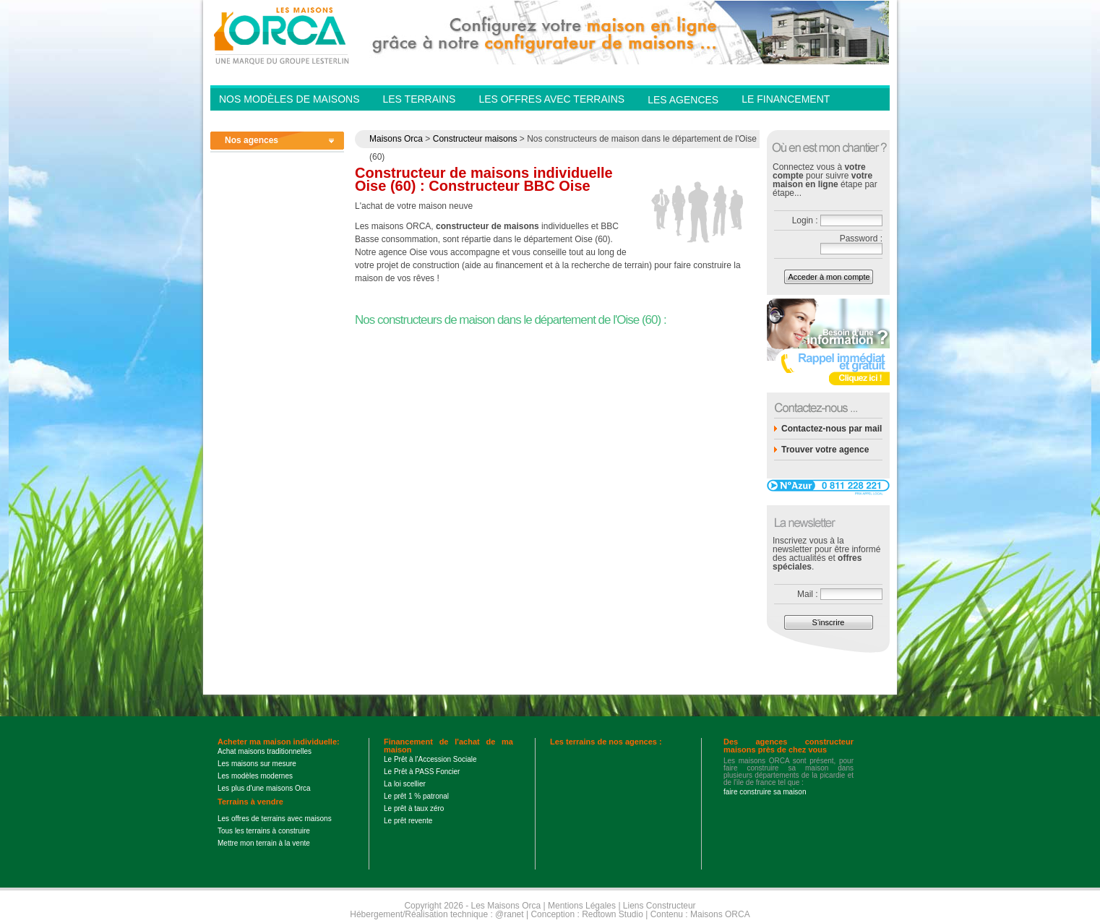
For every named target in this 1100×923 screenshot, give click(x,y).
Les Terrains (418, 99)
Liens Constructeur (659, 906)
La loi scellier (405, 784)
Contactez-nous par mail (831, 429)
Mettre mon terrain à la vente (264, 843)
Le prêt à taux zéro (414, 808)
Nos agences (251, 140)
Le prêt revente (408, 821)
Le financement (786, 99)
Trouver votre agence (825, 450)
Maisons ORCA (720, 914)
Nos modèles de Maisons (289, 99)
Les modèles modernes (255, 776)
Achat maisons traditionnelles (264, 751)
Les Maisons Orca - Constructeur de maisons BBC (282, 34)
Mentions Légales (582, 906)
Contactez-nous (788, 120)
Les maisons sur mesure (257, 764)
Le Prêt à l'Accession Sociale (430, 759)
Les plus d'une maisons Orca (264, 788)
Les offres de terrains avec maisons (275, 819)
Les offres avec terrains (551, 99)
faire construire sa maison (765, 792)
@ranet (509, 914)
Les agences (683, 100)
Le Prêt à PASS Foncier (422, 772)
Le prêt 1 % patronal (416, 796)
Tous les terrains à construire (264, 831)
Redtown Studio (612, 914)
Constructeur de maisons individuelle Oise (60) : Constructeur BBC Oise (484, 179)
